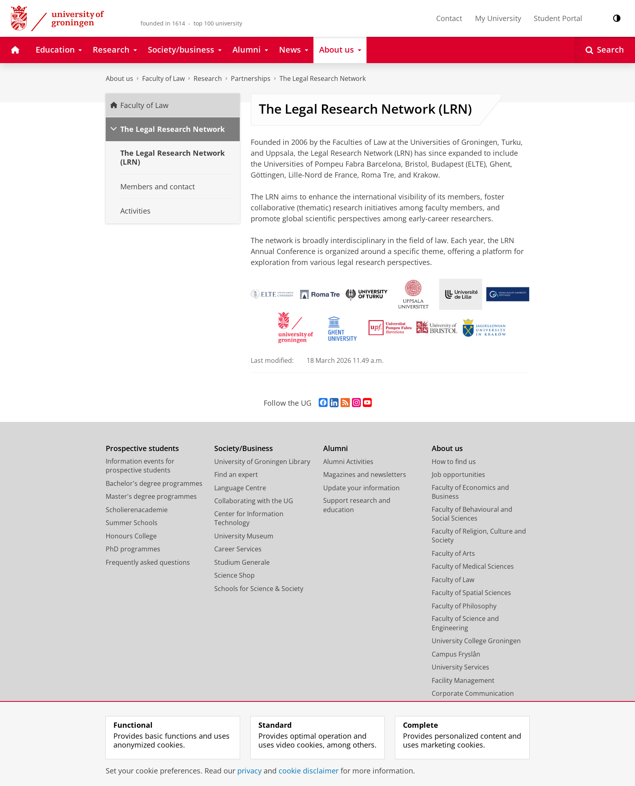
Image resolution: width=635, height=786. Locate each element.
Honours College (131, 536)
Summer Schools (132, 522)
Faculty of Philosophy (464, 606)
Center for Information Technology (248, 518)
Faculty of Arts (453, 553)
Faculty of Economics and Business (470, 492)
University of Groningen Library (262, 461)
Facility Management (463, 680)
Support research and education (356, 505)
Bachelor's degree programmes (154, 483)
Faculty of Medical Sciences (473, 566)
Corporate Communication (473, 693)
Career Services (238, 548)
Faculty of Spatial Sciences (471, 592)
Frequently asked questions (148, 562)
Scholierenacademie (137, 509)
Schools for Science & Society (258, 588)
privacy (249, 770)
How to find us (454, 461)
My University (498, 18)
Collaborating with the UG (253, 500)
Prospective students (142, 448)
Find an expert (236, 474)
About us (119, 78)
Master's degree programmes (151, 496)
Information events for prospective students (140, 466)
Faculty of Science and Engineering (465, 623)
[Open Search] (605, 50)
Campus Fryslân (456, 654)
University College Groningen (476, 640)
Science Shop (234, 575)
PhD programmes (133, 548)
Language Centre (240, 487)
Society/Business (243, 448)
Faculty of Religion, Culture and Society (479, 536)
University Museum (243, 536)
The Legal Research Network (322, 78)
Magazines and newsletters (364, 474)
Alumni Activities (348, 461)
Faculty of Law (163, 78)
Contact (449, 18)
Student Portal (558, 18)
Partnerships (251, 78)
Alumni (335, 448)
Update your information (361, 487)
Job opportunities (458, 474)
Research (208, 78)
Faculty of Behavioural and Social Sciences (472, 514)
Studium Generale (242, 562)
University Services (460, 667)
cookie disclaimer (309, 770)
